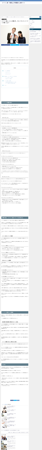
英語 (30, 25)
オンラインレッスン (8, 74)
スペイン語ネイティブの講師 (9, 77)
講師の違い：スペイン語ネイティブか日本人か (10, 76)
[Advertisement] (21, 10)
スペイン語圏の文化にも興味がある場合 (10, 83)
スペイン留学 (31, 20)
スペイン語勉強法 (4, 404)
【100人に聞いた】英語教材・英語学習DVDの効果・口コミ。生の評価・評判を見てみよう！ (35, 42)
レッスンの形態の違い (7, 70)
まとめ (5, 85)
